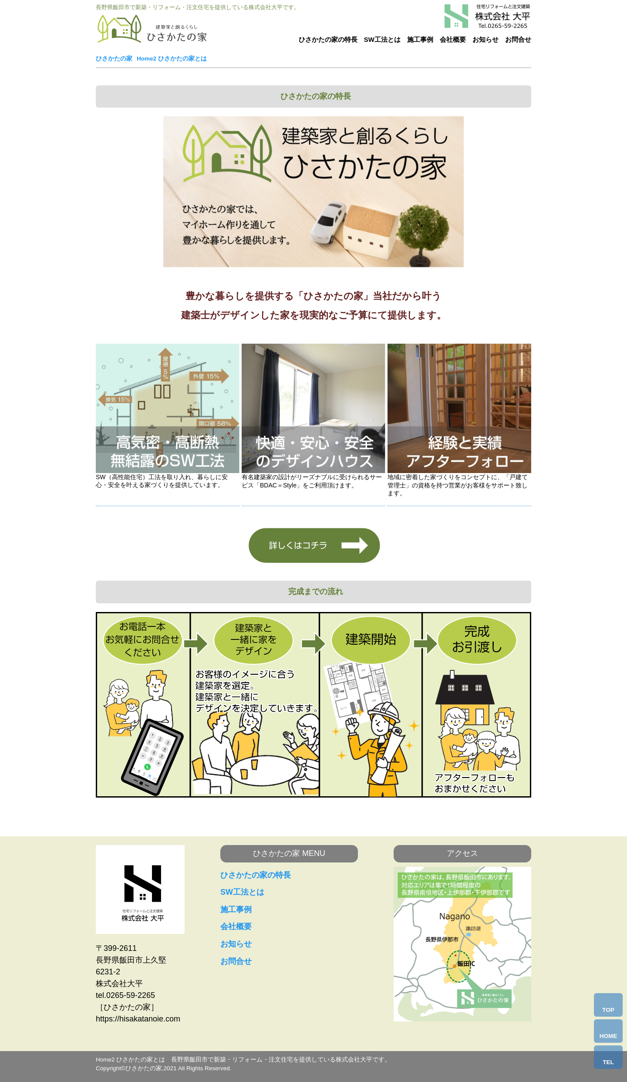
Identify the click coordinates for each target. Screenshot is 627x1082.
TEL (608, 1062)
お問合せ (518, 39)
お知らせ (485, 39)
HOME (608, 1036)
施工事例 (420, 39)
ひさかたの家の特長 (328, 39)
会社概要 (453, 39)
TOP (608, 1010)
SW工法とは (382, 39)
